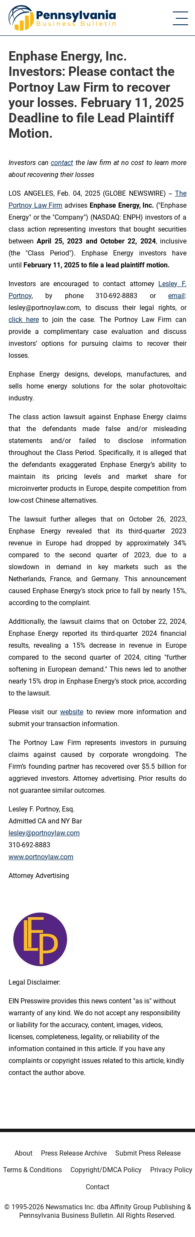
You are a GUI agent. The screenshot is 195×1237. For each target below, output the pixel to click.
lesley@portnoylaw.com (44, 833)
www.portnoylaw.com (41, 857)
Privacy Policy (171, 1170)
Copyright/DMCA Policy (106, 1170)
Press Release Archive (74, 1153)
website (71, 712)
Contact (97, 1187)
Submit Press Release (147, 1153)
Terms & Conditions (32, 1170)
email (176, 296)
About (23, 1153)
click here (24, 320)
